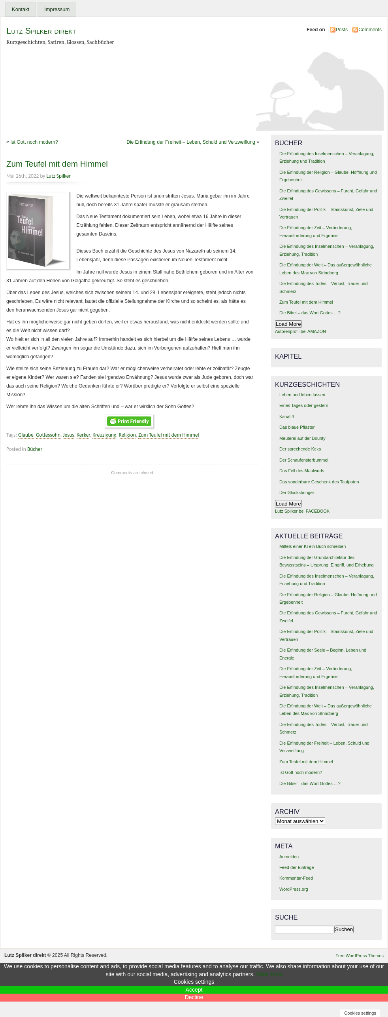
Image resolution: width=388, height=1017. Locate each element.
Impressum (57, 9)
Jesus (68, 435)
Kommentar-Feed (296, 878)
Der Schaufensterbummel (303, 460)
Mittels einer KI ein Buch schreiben (312, 546)
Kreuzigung (104, 435)
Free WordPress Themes (359, 955)
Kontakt (20, 9)
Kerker (83, 435)
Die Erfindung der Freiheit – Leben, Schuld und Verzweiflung (190, 142)
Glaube (26, 435)
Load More (288, 324)
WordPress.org (293, 889)
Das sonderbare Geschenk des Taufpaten (319, 481)
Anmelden (289, 856)
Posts (342, 29)
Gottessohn (48, 435)
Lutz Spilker (58, 176)
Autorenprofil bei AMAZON (300, 331)
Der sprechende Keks (300, 449)
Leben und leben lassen (302, 394)
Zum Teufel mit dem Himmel (57, 163)
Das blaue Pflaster (297, 427)
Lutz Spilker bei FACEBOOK (302, 511)
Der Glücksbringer (296, 492)
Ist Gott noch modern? (34, 142)
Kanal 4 (286, 416)
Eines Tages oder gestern (303, 405)
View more (269, 974)
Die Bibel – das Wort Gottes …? (310, 312)
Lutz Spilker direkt (41, 31)
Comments (370, 29)
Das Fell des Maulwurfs (301, 470)
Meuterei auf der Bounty (302, 438)
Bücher (34, 449)
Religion (127, 435)
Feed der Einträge (296, 867)
